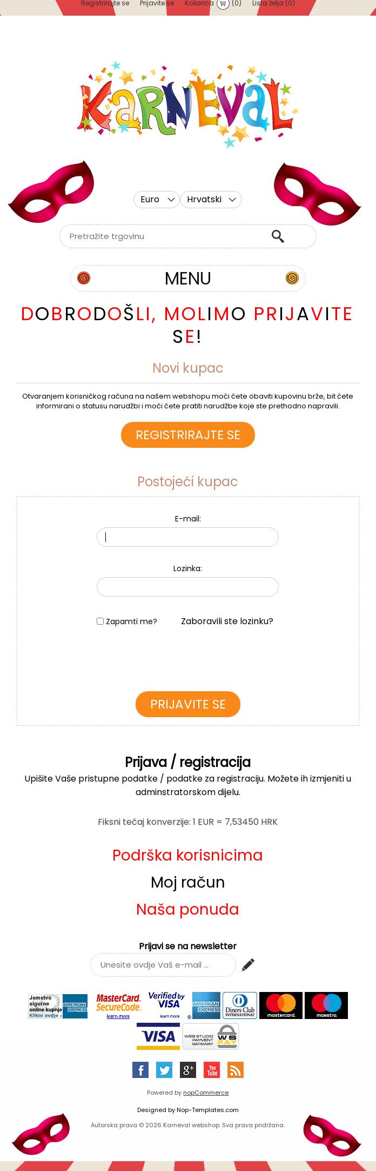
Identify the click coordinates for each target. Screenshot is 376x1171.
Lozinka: (187, 568)
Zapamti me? (131, 621)
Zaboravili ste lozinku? (227, 621)
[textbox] (162, 236)
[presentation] (188, 662)
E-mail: (188, 518)
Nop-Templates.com (208, 1110)
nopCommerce (206, 1092)
